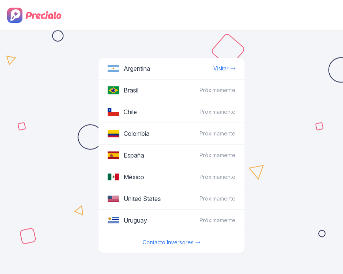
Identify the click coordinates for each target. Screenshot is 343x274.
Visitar (224, 68)
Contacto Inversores (171, 242)
